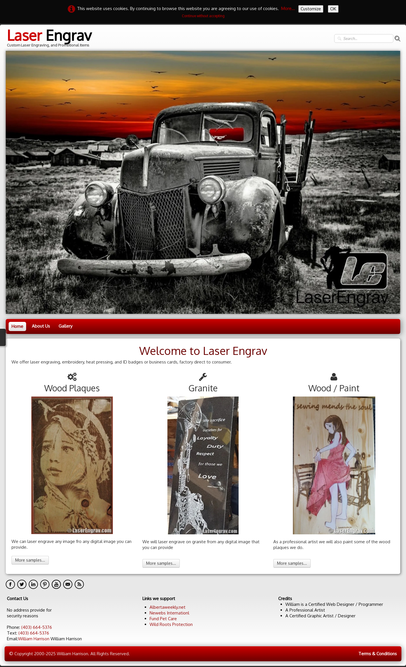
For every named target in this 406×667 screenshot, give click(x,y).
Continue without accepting (203, 16)
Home (17, 326)
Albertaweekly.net (167, 607)
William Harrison (33, 638)
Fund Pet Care (163, 618)
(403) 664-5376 (36, 627)
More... (288, 8)
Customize (311, 8)
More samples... (30, 560)
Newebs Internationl (169, 613)
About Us (41, 326)
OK (333, 8)
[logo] (49, 38)
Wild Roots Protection (171, 624)
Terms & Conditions (377, 653)
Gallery (65, 326)
